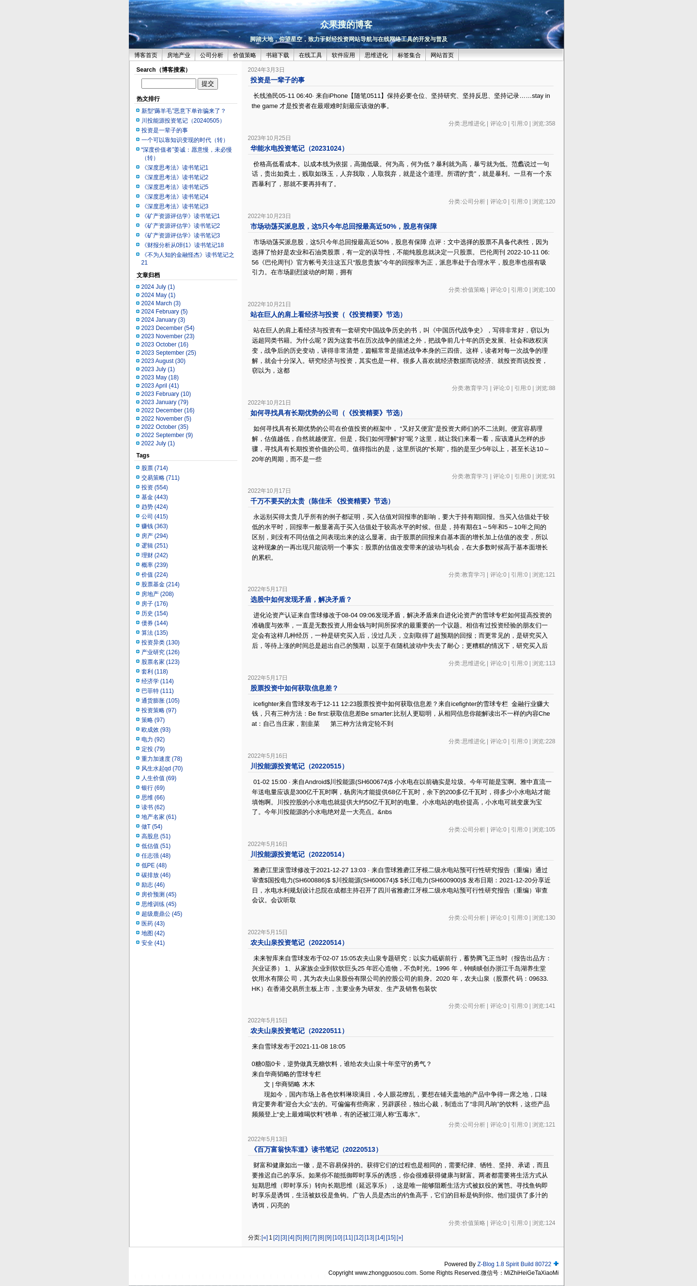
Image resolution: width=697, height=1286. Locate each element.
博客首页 (145, 55)
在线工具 (310, 55)
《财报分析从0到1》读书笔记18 (182, 245)
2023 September (168, 352)
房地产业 (178, 55)
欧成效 (156, 729)
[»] (400, 1237)
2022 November (166, 418)
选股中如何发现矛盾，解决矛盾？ (301, 599)
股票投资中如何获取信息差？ (294, 688)
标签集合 (409, 55)
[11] (348, 1237)
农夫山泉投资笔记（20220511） (299, 1031)
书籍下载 (277, 55)
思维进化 (376, 55)
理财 (154, 555)
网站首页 (442, 55)
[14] (380, 1237)
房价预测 (159, 894)
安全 (153, 943)
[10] (337, 1237)
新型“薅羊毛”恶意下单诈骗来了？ (184, 111)
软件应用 (343, 55)
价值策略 (244, 55)
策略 (153, 720)
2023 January (164, 402)
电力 (153, 739)
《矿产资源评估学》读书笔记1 (180, 216)
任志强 (156, 855)
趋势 (154, 506)
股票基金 (160, 584)
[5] (298, 1237)
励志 (153, 884)
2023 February (166, 394)
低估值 (156, 846)
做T (152, 826)
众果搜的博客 (346, 25)
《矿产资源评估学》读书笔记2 (180, 225)
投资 (154, 487)
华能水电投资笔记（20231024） (299, 148)
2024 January (163, 319)
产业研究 (160, 652)
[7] (313, 1237)
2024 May (158, 295)
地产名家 (159, 817)
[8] (321, 1237)
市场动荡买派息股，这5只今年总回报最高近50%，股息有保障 (343, 226)
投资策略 (159, 710)
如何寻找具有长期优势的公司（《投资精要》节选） (328, 413)
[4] (291, 1237)
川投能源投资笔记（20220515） (299, 766)
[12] (359, 1237)
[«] (265, 1237)
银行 (153, 787)
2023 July (158, 369)
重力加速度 (162, 758)
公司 (154, 516)
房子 (154, 603)
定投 (153, 749)
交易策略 (160, 477)
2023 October (164, 344)
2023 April (160, 385)
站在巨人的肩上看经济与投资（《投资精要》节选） (328, 314)
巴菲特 (157, 691)
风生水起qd (162, 768)
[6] (306, 1237)
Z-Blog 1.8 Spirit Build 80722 (514, 1264)
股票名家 (160, 662)
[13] (369, 1237)
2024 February (164, 311)
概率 (154, 565)
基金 (154, 497)
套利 (154, 671)
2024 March (161, 303)
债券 (154, 623)
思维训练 (159, 904)
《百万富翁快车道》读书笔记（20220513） (316, 1149)
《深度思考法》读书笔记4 (175, 196)
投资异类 (160, 642)
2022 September (167, 435)
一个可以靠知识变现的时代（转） (185, 140)
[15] (391, 1237)
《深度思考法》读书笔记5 (175, 187)
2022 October (164, 426)
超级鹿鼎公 (162, 913)
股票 (154, 468)
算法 (154, 632)
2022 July (158, 443)
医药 (153, 923)
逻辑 (154, 545)
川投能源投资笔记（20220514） (299, 854)
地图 (153, 933)
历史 (154, 613)
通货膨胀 (160, 700)
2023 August (163, 361)
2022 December (168, 410)
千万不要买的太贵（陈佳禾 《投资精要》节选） (322, 501)
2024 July (158, 286)
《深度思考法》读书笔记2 (175, 177)
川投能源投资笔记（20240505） (183, 120)
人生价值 (159, 778)
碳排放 (156, 875)
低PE (154, 865)
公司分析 (211, 55)
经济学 (157, 681)
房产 (154, 536)
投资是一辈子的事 (164, 130)
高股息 (156, 836)
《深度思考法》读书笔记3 (175, 206)
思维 (153, 797)
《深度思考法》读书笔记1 (175, 167)
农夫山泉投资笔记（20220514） (299, 942)
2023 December (168, 328)
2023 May (160, 377)
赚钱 (154, 526)
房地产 (157, 594)
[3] (283, 1237)
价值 (154, 574)
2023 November (168, 336)
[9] (328, 1237)
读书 (153, 807)
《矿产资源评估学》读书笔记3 (180, 235)
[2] (276, 1237)
